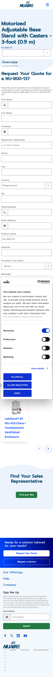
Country (5, 180)
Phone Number (8, 207)
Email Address (8, 220)
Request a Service (26, 563)
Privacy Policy (25, 651)
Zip (3, 193)
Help (6, 581)
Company (6, 126)
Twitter (11, 637)
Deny (17, 393)
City (3, 167)
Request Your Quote (26, 555)
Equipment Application (13, 140)
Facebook (5, 638)
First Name (6, 99)
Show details (37, 368)
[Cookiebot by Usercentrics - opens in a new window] (38, 282)
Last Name (6, 113)
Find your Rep (26, 496)
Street (4, 153)
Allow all (17, 377)
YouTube (25, 638)
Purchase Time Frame (12, 261)
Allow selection (17, 385)
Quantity (5, 247)
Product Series (8, 234)
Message (5, 274)
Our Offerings (13, 574)
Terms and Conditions (41, 651)
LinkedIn (18, 638)
